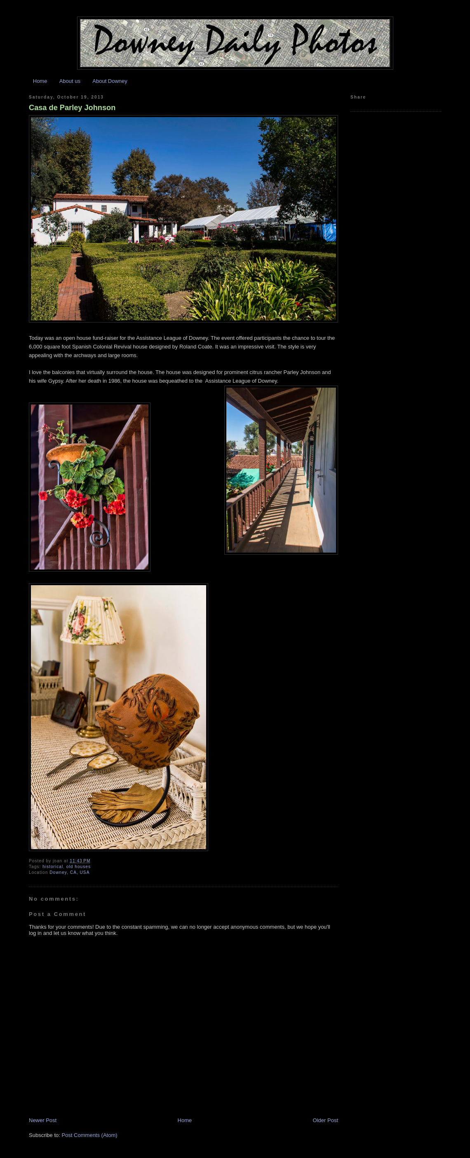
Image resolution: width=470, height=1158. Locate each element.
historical (52, 866)
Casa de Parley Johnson (72, 108)
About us (69, 81)
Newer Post (42, 1120)
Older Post (325, 1120)
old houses (78, 866)
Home (40, 81)
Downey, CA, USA (69, 872)
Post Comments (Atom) (90, 1135)
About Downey (109, 81)
